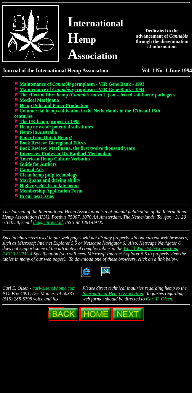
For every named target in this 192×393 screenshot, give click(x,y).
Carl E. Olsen (159, 298)
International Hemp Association (112, 293)
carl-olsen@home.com (54, 288)
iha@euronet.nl (48, 222)
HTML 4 (24, 253)
